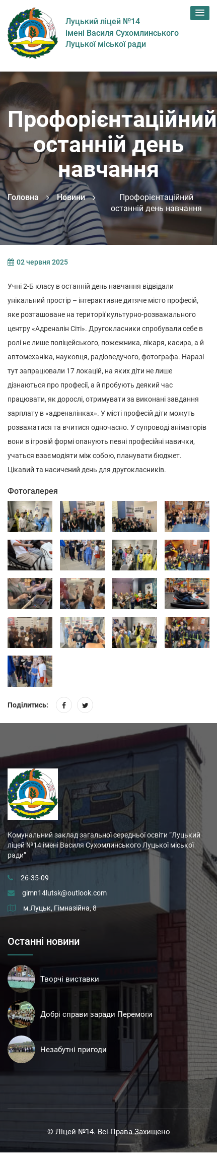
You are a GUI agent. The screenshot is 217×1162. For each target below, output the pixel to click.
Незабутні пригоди (73, 1049)
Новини (71, 197)
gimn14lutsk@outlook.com (64, 893)
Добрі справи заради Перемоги (96, 1014)
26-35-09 (35, 878)
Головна (23, 197)
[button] (199, 13)
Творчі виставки (69, 979)
